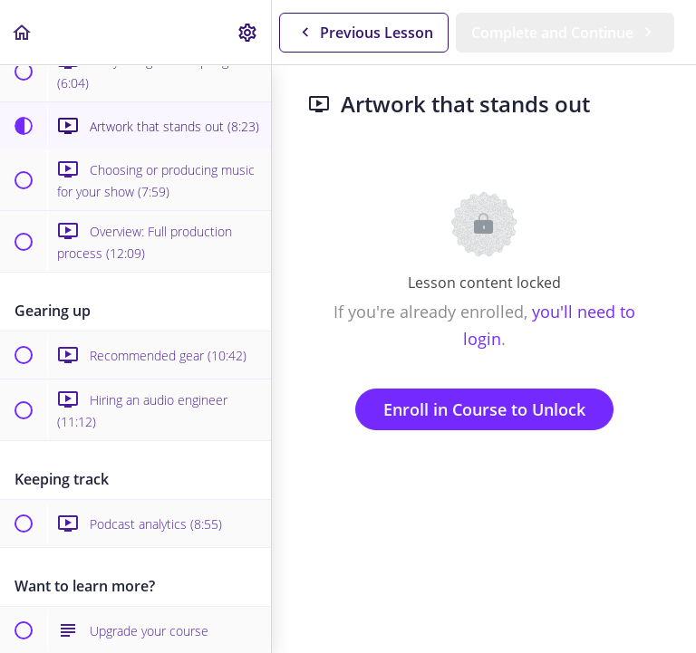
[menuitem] (248, 32)
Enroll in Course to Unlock (484, 409)
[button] (22, 32)
